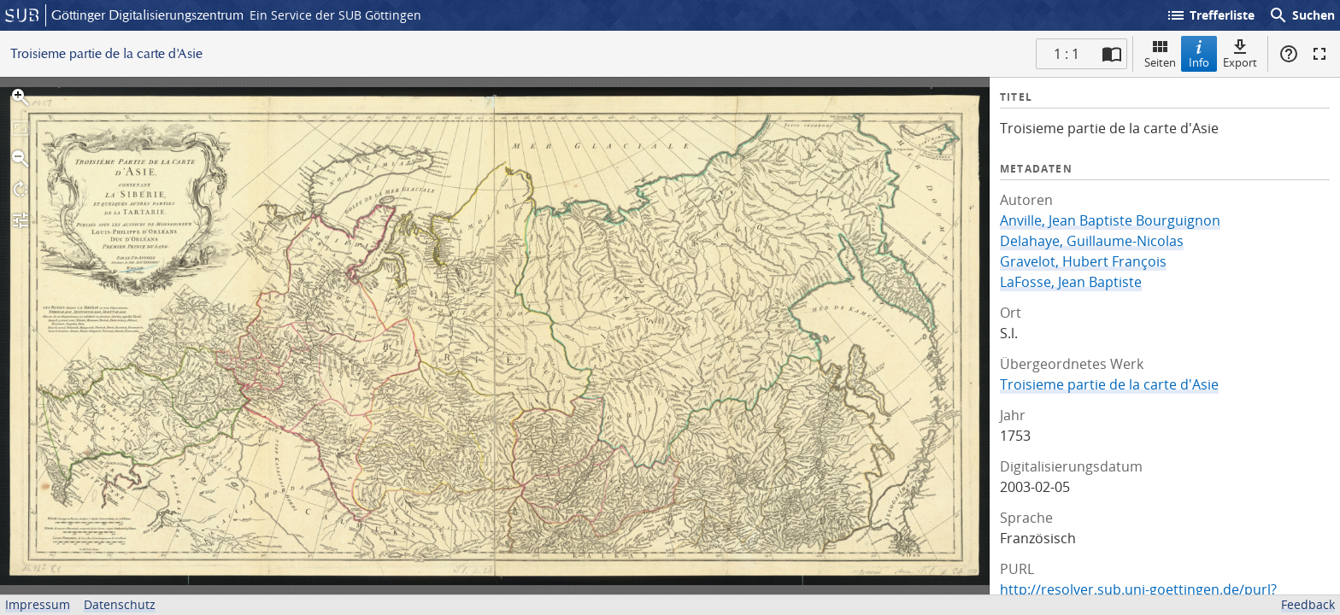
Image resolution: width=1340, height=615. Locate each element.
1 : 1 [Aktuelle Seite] (1066, 53)
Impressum (37, 604)
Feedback (1308, 604)
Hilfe (1288, 54)
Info (1199, 53)
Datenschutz (120, 604)
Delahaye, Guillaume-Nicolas (1092, 240)
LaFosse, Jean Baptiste (1071, 281)
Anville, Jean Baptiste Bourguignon (1110, 220)
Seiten (1160, 53)
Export (1240, 53)
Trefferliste (1210, 15)
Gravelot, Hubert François (1083, 261)
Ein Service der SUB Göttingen (335, 15)
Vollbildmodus (1319, 54)
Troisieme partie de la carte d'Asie (1109, 384)
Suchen (1301, 15)
